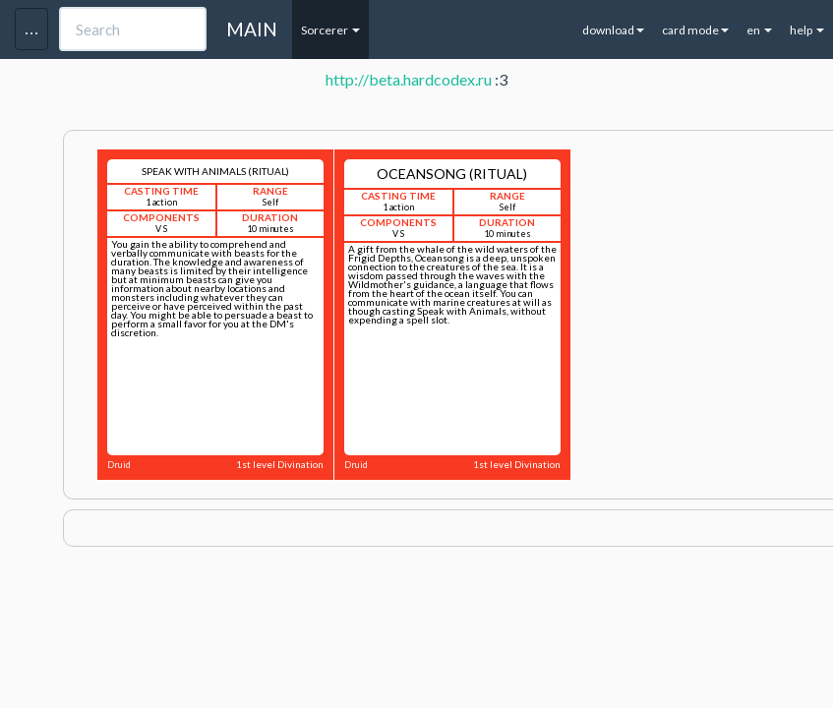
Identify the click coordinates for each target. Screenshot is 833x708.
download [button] (613, 30)
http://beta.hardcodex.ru (409, 79)
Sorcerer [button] (330, 30)
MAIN (251, 29)
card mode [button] (695, 30)
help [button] (807, 30)
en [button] (759, 30)
